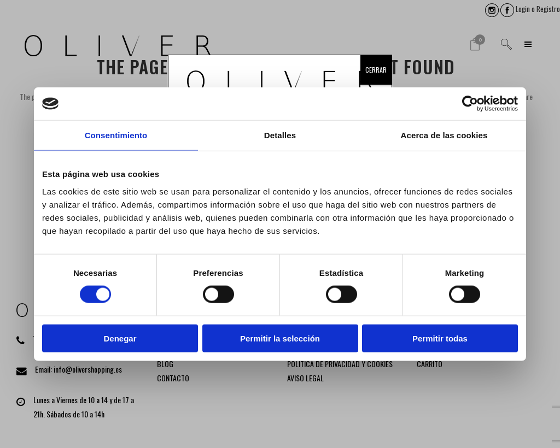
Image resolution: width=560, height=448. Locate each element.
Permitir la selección (280, 338)
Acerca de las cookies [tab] (444, 135)
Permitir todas (440, 338)
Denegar (119, 338)
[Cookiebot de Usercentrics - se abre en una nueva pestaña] (470, 104)
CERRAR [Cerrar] (376, 69)
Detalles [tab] (280, 135)
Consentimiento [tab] (116, 135)
